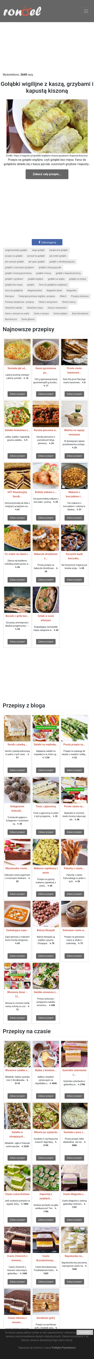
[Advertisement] (47, 47)
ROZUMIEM (84, 1332)
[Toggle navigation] (86, 11)
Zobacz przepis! (17, 394)
